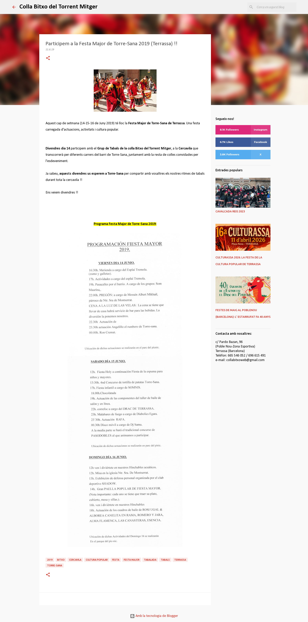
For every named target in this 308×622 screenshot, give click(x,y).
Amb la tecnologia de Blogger (154, 616)
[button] (48, 58)
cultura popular (97, 559)
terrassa (180, 559)
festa (115, 559)
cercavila (75, 559)
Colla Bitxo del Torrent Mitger (58, 7)
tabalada (150, 559)
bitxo (61, 559)
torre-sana (54, 565)
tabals (165, 559)
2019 (50, 559)
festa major (131, 559)
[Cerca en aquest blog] (275, 7)
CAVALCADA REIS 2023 (230, 211)
